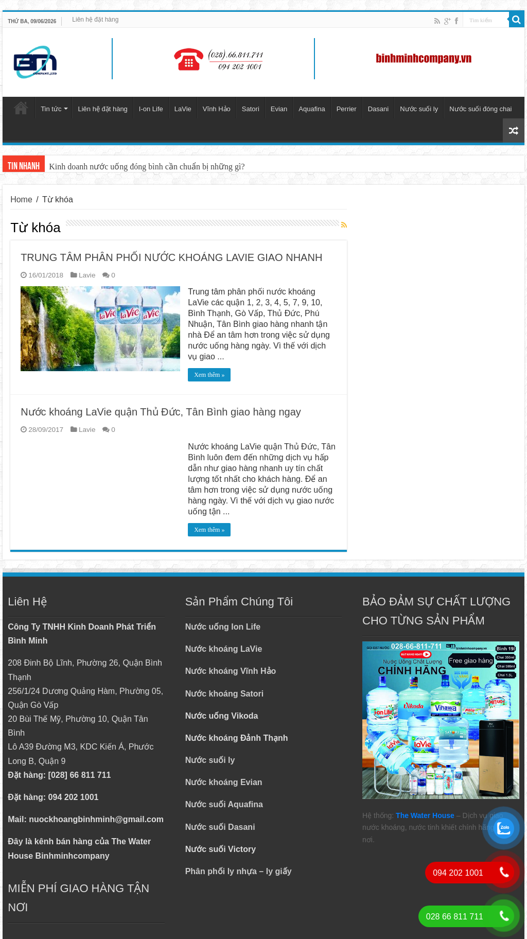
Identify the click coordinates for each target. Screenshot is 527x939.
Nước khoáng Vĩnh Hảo (230, 671)
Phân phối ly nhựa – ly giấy (238, 871)
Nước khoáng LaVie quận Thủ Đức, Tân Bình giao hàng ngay (161, 412)
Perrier (347, 109)
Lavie (87, 275)
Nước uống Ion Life (223, 626)
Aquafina (311, 109)
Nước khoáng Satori (224, 693)
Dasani (378, 109)
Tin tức (51, 109)
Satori (250, 109)
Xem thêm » (209, 374)
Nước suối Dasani (220, 827)
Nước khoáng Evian (223, 782)
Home (21, 199)
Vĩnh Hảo (217, 109)
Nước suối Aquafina (224, 804)
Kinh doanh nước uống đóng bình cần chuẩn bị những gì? (146, 166)
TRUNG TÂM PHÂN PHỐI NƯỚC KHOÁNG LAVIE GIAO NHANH (171, 257)
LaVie (182, 109)
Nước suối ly (419, 109)
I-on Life (151, 109)
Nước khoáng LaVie (223, 649)
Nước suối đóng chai (480, 109)
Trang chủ (21, 107)
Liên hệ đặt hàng (95, 19)
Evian (279, 109)
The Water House (425, 815)
